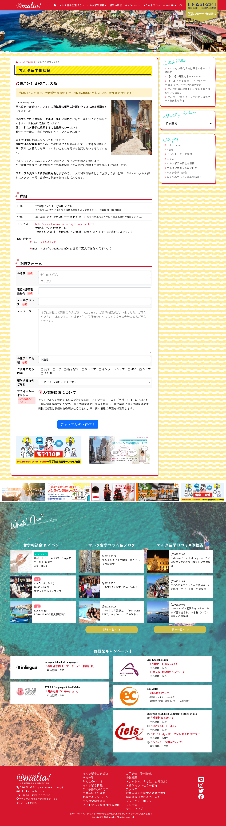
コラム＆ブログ (151, 5)
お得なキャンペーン (96, 797)
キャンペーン (132, 5)
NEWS (170, 149)
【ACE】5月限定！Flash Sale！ (185, 76)
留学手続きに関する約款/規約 (145, 793)
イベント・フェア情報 (179, 154)
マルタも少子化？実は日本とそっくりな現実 (188, 70)
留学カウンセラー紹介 (143, 785)
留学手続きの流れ (94, 793)
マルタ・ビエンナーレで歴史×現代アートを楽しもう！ (187, 98)
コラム (170, 158)
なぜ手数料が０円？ (96, 789)
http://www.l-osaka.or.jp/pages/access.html (64, 224)
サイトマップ (134, 809)
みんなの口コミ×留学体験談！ (184, 177)
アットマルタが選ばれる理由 (101, 805)
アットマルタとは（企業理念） (149, 781)
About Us (169, 5)
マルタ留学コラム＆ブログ (182, 168)
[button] (5, 492)
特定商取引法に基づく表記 (143, 797)
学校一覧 (88, 777)
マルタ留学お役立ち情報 (181, 163)
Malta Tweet (174, 145)
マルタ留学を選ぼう (71, 5)
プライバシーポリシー (140, 801)
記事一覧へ (110, 629)
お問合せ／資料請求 (139, 773)
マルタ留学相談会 (177, 172)
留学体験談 (115, 5)
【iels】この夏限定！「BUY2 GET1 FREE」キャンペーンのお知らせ (186, 82)
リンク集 (131, 805)
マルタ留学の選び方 (96, 773)
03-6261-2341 (49, 241)
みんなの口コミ (93, 781)
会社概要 (131, 777)
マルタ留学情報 (97, 5)
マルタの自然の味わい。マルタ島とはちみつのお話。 (188, 90)
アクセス (131, 789)
